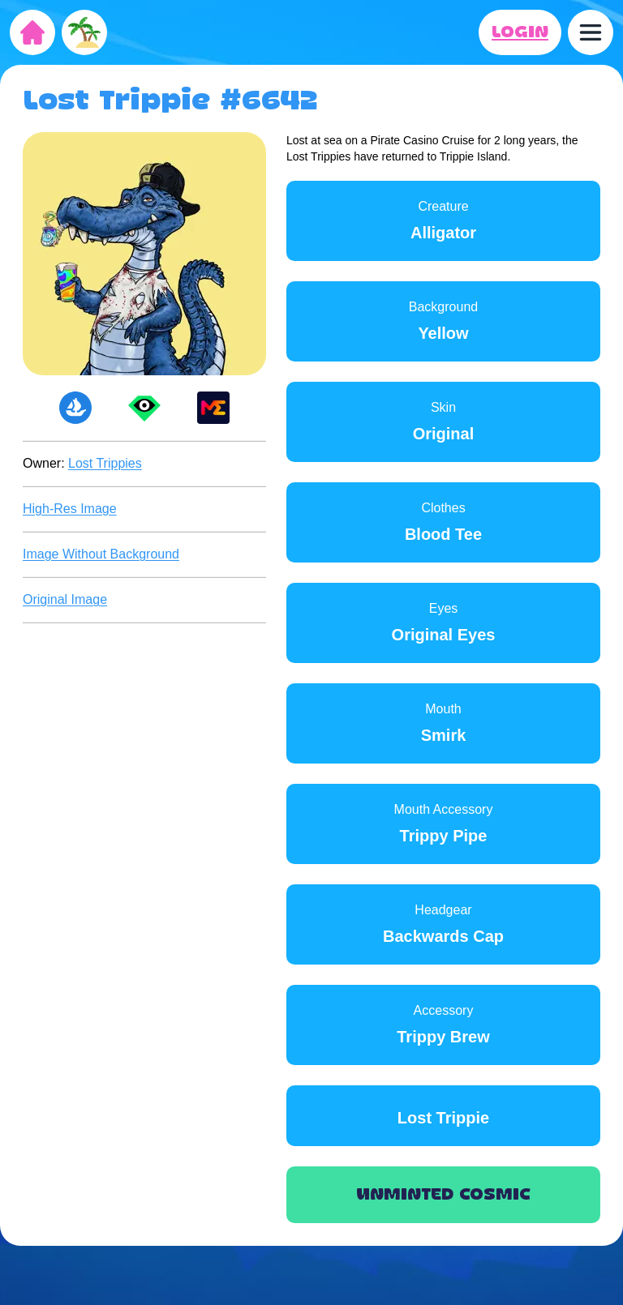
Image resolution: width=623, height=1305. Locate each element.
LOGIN (520, 32)
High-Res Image (70, 509)
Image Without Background (101, 554)
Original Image (65, 599)
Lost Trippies (105, 463)
